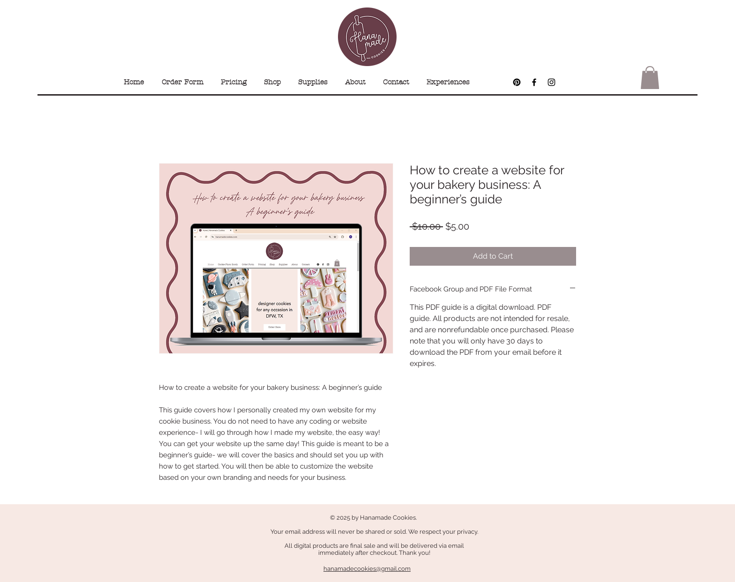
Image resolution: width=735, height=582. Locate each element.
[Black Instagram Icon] (551, 82)
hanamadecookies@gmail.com (367, 568)
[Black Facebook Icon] (534, 82)
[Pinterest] (517, 82)
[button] (650, 77)
